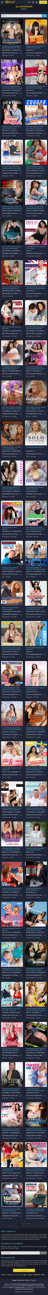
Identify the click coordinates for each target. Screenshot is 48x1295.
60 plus (16, 173)
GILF (27, 93)
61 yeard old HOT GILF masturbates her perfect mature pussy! (35, 1090)
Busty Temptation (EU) (8, 1052)
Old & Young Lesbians (8, 93)
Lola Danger (36, 571)
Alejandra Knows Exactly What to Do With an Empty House (35, 47)
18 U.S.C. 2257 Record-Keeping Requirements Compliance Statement (24, 1284)
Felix (13, 732)
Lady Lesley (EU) (42, 812)
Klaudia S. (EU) (6, 210)
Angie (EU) (5, 1213)
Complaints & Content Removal (24, 1289)
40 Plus (13, 53)
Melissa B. (29, 1173)
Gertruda (4, 852)
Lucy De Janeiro (30, 972)
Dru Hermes (29, 1052)
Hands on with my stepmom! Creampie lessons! (10, 608)
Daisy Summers (42, 932)
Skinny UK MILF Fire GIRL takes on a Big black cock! (11, 1169)
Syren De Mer (30, 331)
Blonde (33, 654)
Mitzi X (39, 772)
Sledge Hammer (16, 331)
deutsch (27, 1280)
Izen (27, 1012)
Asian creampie (37, 213)
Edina (27, 371)
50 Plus (28, 213)
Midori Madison (42, 732)
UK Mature (29, 494)
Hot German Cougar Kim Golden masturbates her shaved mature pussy (35, 1210)
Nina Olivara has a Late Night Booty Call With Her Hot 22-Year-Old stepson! (35, 529)
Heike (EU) (29, 451)
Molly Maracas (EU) (7, 290)
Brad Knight (29, 130)
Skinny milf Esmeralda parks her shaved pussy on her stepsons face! (11, 1090)
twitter (43, 1274)
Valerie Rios (17, 932)
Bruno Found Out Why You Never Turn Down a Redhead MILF (11, 247)
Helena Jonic (6, 972)
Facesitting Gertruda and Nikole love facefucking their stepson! (11, 849)
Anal (14, 574)
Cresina (15, 50)
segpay (30, 1274)
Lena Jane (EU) (30, 491)
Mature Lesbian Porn (8, 293)
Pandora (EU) (20, 290)
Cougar (28, 133)
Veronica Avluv (17, 90)
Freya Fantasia (6, 611)
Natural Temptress (7, 571)
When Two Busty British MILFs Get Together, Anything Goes (11, 287)
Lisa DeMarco (6, 411)
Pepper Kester (16, 451)
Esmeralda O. (6, 1092)
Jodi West (5, 1012)
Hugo (12, 130)
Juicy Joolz (29, 290)
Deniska (28, 852)
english (14, 1280)
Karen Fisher (5, 691)
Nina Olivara (35, 531)
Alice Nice (5, 130)
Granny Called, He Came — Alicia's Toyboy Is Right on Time (35, 408)
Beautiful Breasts (15, 654)
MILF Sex (28, 333)
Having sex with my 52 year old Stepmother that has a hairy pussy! (12, 969)
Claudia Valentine (7, 812)
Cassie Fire (5, 732)
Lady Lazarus (30, 772)
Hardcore (5, 534)
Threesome (5, 173)
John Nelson (35, 1012)
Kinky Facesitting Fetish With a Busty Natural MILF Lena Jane (11, 488)
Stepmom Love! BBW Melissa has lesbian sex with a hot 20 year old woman (35, 1170)
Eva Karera (5, 331)
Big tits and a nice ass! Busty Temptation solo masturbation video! (10, 1050)
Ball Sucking (39, 935)
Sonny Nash (17, 611)
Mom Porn (5, 373)
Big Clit (36, 855)
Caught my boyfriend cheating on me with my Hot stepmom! (35, 929)
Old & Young (5, 133)
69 (32, 213)
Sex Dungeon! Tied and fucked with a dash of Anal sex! (35, 608)
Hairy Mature (6, 975)
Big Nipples (5, 253)
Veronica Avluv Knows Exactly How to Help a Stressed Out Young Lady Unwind (12, 88)
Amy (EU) (29, 90)
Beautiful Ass (41, 53)
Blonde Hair (39, 654)
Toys (27, 53)
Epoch (11, 1287)
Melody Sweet (14, 371)
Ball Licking (15, 133)
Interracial (29, 1055)
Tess (14, 651)
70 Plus (40, 413)
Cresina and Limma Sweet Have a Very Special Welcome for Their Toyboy (11, 48)
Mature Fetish (6, 53)
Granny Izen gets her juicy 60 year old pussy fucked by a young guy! (35, 1009)
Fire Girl (4, 1173)
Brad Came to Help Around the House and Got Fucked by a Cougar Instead (35, 128)
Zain (40, 411)
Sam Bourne (5, 531)
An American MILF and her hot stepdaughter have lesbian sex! (11, 1129)
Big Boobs (29, 253)
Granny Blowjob (30, 413)
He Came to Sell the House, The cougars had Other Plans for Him (11, 167)
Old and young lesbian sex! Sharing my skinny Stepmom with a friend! (35, 569)
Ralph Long (14, 1012)
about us (3, 1274)
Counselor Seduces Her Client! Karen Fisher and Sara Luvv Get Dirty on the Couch (11, 689)
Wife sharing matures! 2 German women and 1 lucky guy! (11, 1210)
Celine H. (4, 772)
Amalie (28, 651)
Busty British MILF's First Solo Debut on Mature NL (35, 488)
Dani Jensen (5, 90)
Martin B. (4, 371)
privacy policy (40, 1286)
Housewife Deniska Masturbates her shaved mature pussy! (35, 849)
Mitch (38, 611)
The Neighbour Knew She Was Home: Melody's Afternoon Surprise (10, 368)
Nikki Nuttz (19, 571)
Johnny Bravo (30, 812)
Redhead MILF (6, 614)
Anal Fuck (37, 614)
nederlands (20, 1280)
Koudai (28, 210)
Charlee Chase (30, 932)
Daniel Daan (14, 772)
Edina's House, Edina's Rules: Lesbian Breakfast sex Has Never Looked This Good (35, 368)
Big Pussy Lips (38, 895)
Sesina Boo (16, 491)
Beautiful (34, 93)
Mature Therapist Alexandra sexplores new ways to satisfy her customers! (35, 1130)
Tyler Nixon (40, 331)
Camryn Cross (6, 932)
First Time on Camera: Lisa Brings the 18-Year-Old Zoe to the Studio (11, 408)
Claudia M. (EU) (15, 1213)
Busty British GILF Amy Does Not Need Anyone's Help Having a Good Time (35, 88)
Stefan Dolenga (18, 210)
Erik (27, 531)
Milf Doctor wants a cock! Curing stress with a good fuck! (11, 1009)
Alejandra (29, 50)
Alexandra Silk (30, 1133)
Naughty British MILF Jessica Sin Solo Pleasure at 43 (35, 688)
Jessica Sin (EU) (30, 691)
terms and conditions (27, 1286)
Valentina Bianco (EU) (18, 531)
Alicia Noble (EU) (31, 411)
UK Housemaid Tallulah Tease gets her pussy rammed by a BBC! (36, 1049)
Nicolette (15, 250)
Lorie (27, 250)
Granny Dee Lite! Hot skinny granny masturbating (34, 889)
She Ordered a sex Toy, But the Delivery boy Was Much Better (34, 207)
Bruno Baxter (6, 50)
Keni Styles (14, 892)
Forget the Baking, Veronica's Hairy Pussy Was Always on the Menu (35, 168)
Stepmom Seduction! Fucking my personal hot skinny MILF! (35, 768)
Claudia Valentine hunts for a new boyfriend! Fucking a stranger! (11, 809)
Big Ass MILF (16, 1055)
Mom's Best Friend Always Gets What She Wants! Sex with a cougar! (35, 328)
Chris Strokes (41, 1133)
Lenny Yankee (13, 170)
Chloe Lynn (5, 1133)
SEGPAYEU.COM (19, 1287)
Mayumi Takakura (39, 210)
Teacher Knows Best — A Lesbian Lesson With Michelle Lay (11, 448)
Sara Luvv (15, 691)
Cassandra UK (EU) (31, 1092)
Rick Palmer (16, 1092)
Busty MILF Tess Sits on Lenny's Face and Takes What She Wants (11, 648)
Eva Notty (5, 892)
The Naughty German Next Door (35, 447)
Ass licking (37, 373)
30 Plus (33, 133)
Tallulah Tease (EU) (41, 1052)
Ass (35, 53)
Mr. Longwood (14, 1173)
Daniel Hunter (20, 812)
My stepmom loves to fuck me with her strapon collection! (34, 969)
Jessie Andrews (30, 732)
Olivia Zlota (36, 371)
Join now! (24, 1270)
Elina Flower (29, 611)
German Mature (6, 213)
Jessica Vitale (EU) (31, 170)
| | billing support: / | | (23, 1274)
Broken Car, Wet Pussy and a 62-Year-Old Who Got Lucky (11, 127)
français (33, 1280)
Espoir (28, 571)
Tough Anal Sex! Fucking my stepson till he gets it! (10, 568)
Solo (27, 293)
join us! (43, 2)
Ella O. (4, 170)
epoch (25, 1274)
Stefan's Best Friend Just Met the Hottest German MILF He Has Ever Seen (12, 208)
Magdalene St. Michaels (18, 1133)
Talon (14, 411)
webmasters (36, 1274)
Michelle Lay (5, 451)
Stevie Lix (39, 130)
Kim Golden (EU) (31, 1213)
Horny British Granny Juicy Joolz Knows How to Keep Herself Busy (35, 287)
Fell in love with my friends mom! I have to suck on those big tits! (12, 889)
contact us (10, 1274)
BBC (3, 333)
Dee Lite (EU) (29, 892)
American (38, 133)
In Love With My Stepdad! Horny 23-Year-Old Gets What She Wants (12, 728)
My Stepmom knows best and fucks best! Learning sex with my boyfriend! (35, 729)
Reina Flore (38, 1173)
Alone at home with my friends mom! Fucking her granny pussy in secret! (36, 809)
